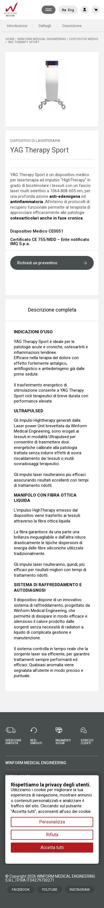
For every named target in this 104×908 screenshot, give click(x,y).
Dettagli (45, 26)
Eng (71, 10)
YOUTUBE (49, 889)
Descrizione (72, 26)
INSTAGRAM (80, 889)
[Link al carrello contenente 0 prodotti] (96, 10)
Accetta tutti (52, 847)
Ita (64, 10)
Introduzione (17, 26)
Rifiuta (52, 834)
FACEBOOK (21, 889)
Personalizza (52, 822)
